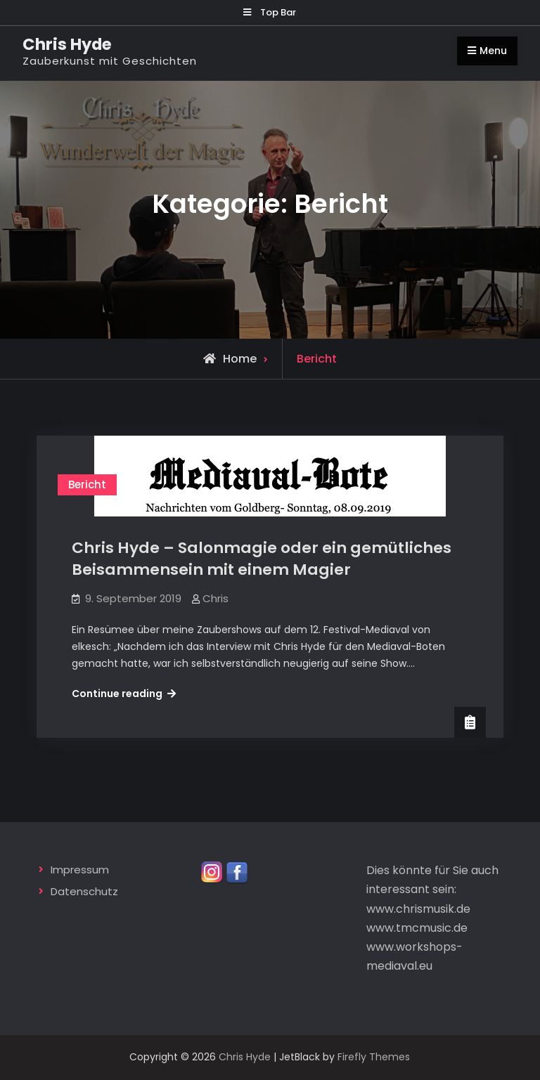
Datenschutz (84, 891)
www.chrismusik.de (418, 909)
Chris (215, 598)
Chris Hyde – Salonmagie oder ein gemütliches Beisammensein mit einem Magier (261, 558)
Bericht (87, 484)
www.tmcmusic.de (417, 928)
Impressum (80, 869)
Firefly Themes (374, 1057)
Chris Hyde (67, 44)
